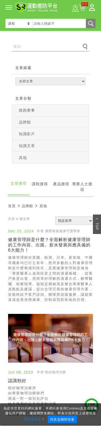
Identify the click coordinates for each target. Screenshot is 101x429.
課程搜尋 (40, 184)
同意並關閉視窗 (62, 419)
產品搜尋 (61, 184)
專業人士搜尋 (82, 187)
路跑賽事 (27, 110)
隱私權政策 (32, 419)
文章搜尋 (19, 183)
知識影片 (27, 134)
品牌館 (25, 122)
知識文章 (27, 146)
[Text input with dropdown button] (59, 23)
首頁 (12, 206)
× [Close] (95, 408)
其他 (23, 157)
